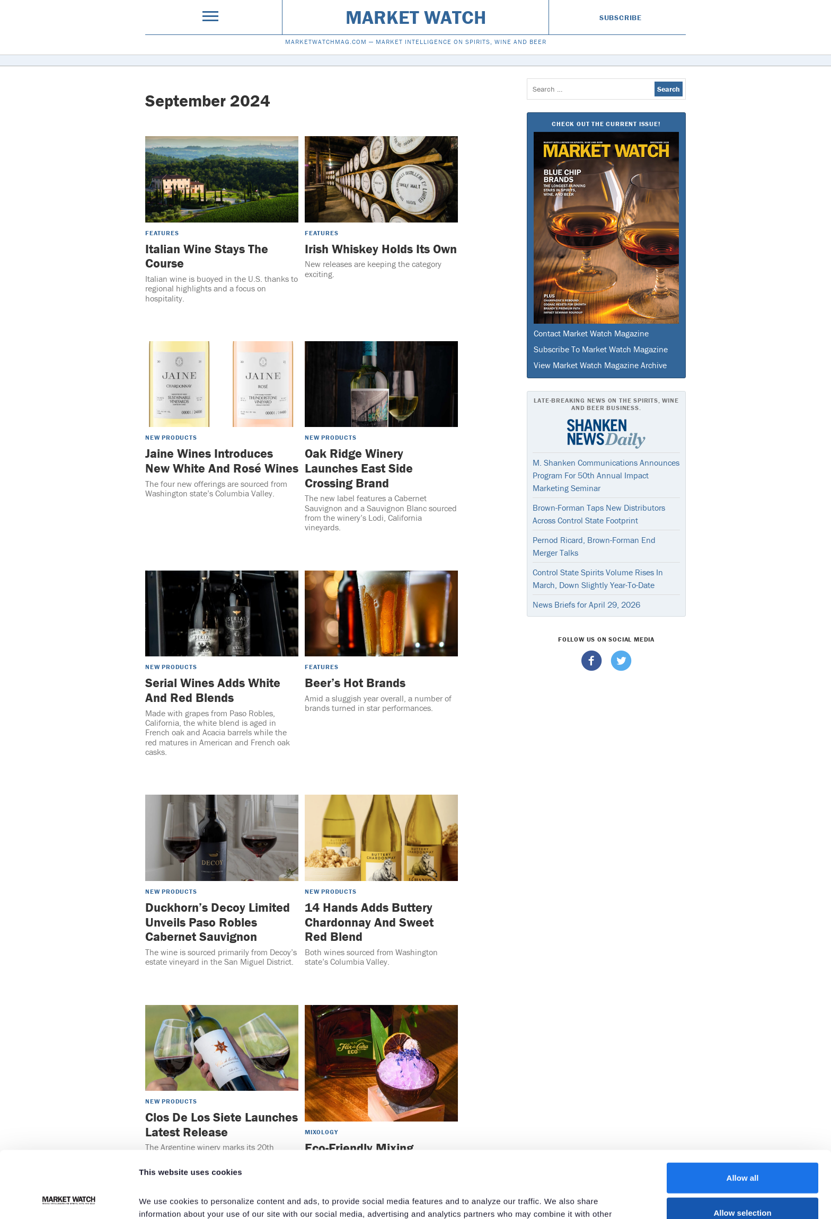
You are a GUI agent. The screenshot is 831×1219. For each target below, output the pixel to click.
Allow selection (742, 1149)
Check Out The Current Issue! (606, 124)
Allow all (743, 1114)
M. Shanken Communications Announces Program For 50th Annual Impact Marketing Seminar (606, 475)
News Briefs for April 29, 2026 (586, 604)
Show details (556, 1198)
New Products (171, 437)
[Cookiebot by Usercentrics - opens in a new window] (68, 1198)
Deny (743, 1184)
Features (162, 233)
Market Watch (416, 17)
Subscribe (620, 17)
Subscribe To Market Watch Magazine (601, 349)
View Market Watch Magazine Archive (600, 365)
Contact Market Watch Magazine (591, 333)
